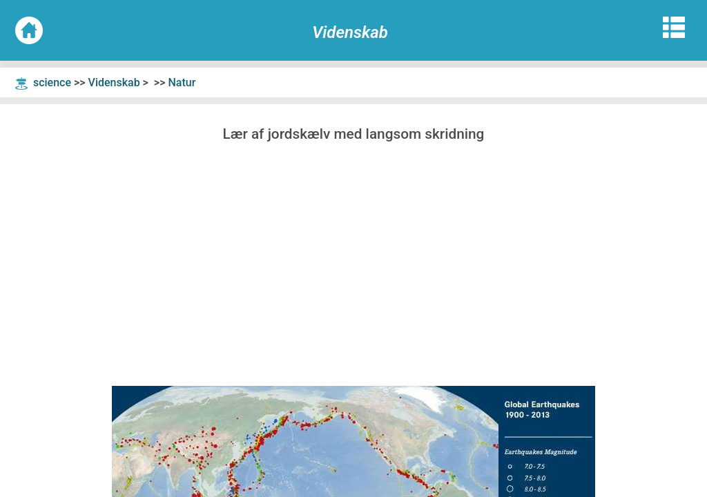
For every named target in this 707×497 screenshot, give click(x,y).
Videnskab (114, 82)
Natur (181, 82)
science (52, 82)
